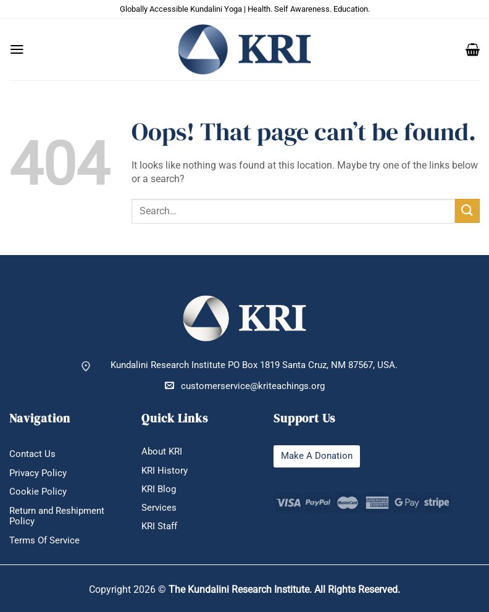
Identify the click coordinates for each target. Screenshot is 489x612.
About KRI (161, 451)
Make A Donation (317, 456)
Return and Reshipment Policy (56, 516)
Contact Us (32, 454)
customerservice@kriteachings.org (245, 386)
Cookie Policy (38, 492)
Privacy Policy (38, 473)
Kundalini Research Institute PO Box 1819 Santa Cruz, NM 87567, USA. (254, 365)
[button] (17, 49)
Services (159, 508)
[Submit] (467, 211)
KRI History (164, 471)
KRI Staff (159, 526)
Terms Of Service (44, 540)
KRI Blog (158, 489)
